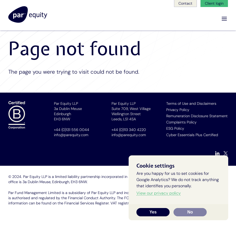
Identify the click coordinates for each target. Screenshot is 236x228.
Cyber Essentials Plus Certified (192, 135)
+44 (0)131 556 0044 (71, 129)
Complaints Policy (181, 122)
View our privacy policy (158, 193)
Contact (185, 3)
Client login (214, 3)
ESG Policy (175, 128)
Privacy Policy (177, 109)
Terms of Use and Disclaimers (191, 103)
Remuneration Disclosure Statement (197, 116)
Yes (153, 212)
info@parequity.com (71, 135)
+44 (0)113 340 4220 (129, 129)
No (190, 212)
